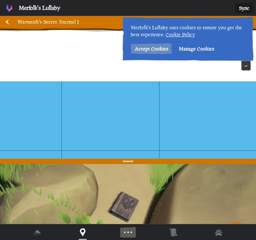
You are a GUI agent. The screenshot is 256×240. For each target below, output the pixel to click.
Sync (244, 8)
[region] (128, 120)
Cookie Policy (180, 34)
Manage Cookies (196, 48)
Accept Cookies (151, 48)
